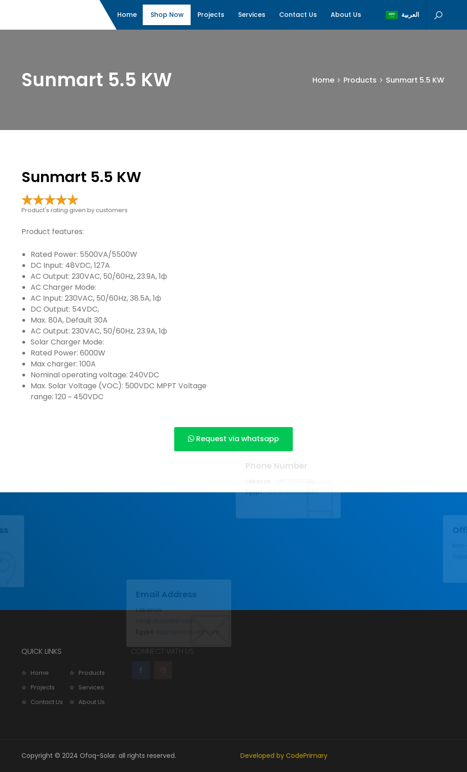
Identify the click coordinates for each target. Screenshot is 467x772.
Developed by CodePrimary (283, 755)
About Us (346, 14)
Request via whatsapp (233, 438)
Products (360, 80)
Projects (210, 14)
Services (251, 14)
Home (127, 14)
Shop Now (167, 14)
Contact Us (298, 14)
